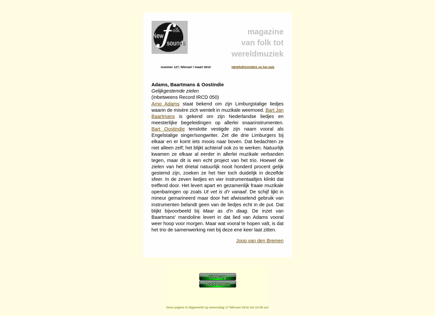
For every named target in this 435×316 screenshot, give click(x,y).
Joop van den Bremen (259, 240)
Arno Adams (166, 103)
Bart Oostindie (168, 129)
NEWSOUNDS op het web (253, 67)
